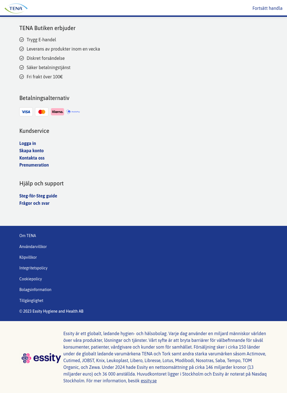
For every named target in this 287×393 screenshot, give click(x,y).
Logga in (27, 143)
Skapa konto (31, 150)
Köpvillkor (28, 257)
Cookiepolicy (30, 279)
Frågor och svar (34, 203)
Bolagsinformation (35, 289)
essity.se (149, 380)
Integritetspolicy (33, 268)
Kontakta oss (32, 157)
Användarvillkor (33, 246)
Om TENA (27, 235)
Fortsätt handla (268, 8)
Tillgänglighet (31, 300)
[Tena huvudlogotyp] (57, 8)
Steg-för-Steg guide (38, 195)
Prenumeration (34, 164)
